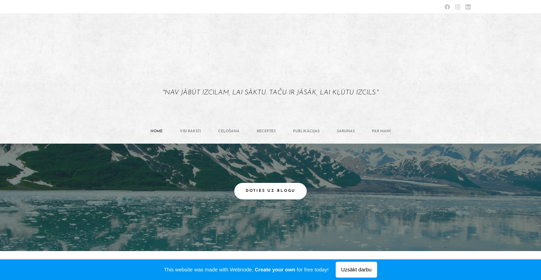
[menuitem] (223, 131)
